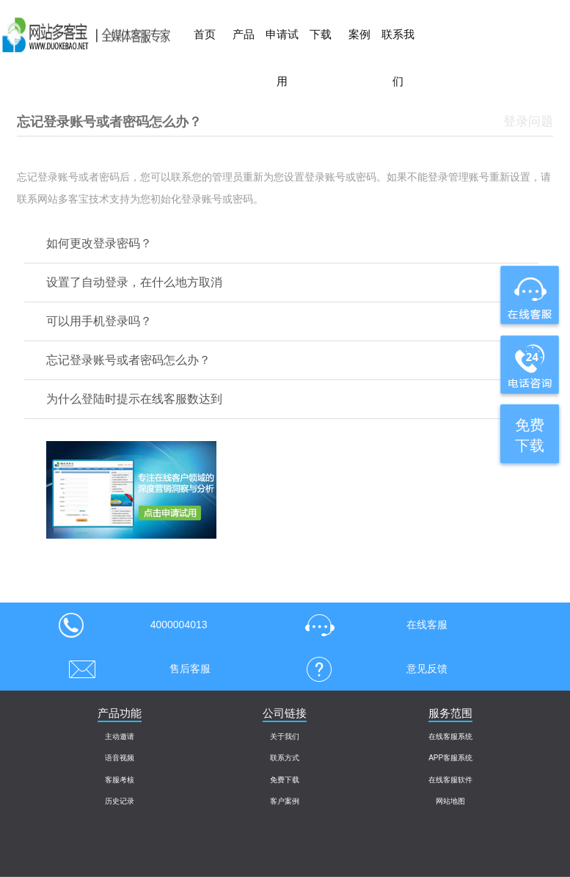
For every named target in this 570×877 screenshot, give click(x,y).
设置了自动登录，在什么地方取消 (134, 282)
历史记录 (119, 801)
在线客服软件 (450, 780)
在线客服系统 (450, 736)
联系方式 (284, 758)
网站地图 (450, 801)
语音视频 (119, 758)
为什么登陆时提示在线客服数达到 (134, 399)
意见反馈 (371, 669)
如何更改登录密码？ (99, 243)
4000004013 (133, 625)
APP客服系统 (450, 758)
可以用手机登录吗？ (99, 321)
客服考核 (119, 780)
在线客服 (371, 625)
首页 (205, 34)
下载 (321, 34)
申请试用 (282, 57)
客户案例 (284, 801)
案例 (359, 34)
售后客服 (135, 669)
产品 (244, 34)
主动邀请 (119, 736)
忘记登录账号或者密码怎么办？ (128, 360)
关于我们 (284, 736)
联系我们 (397, 57)
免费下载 (284, 780)
